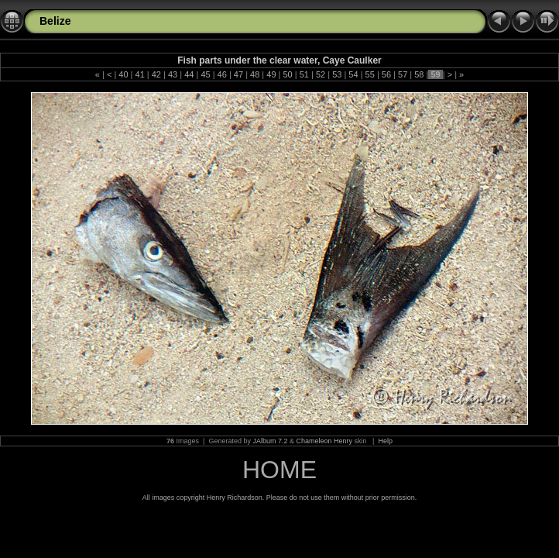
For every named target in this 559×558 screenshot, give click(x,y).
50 (287, 74)
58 (419, 74)
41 (139, 74)
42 (156, 74)
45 (205, 74)
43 (173, 74)
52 (321, 74)
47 (238, 74)
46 (222, 74)
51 (304, 74)
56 (386, 74)
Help (385, 441)
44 (189, 74)
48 (255, 74)
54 (353, 74)
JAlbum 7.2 (269, 441)
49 (271, 74)
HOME (279, 470)
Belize (54, 21)
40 (123, 74)
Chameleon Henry (325, 441)
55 (370, 74)
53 (337, 74)
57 (403, 74)
